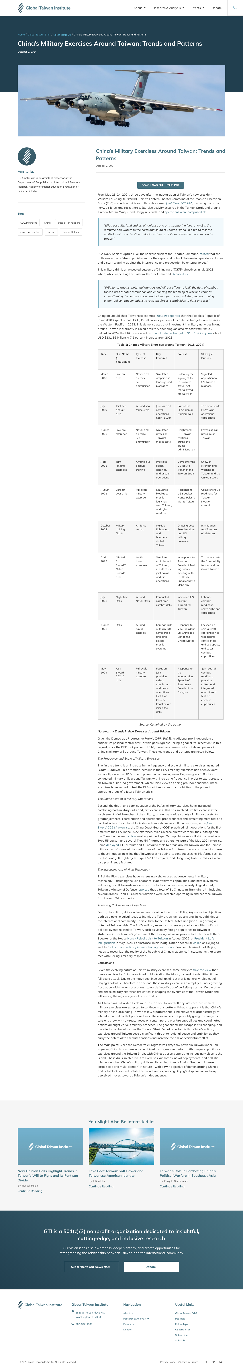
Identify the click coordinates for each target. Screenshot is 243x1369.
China (47, 222)
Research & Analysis (168, 8)
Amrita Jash (27, 171)
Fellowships (181, 1324)
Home (21, 34)
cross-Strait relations (69, 222)
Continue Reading (30, 1191)
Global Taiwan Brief (39, 34)
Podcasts (180, 1319)
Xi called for (180, 274)
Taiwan (51, 232)
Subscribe (180, 1340)
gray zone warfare (30, 232)
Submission (181, 1335)
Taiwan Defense (71, 232)
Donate (217, 8)
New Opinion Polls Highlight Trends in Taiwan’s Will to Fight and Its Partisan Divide (48, 1176)
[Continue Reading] (81, 1191)
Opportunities (182, 1329)
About (140, 8)
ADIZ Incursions (28, 222)
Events (198, 8)
